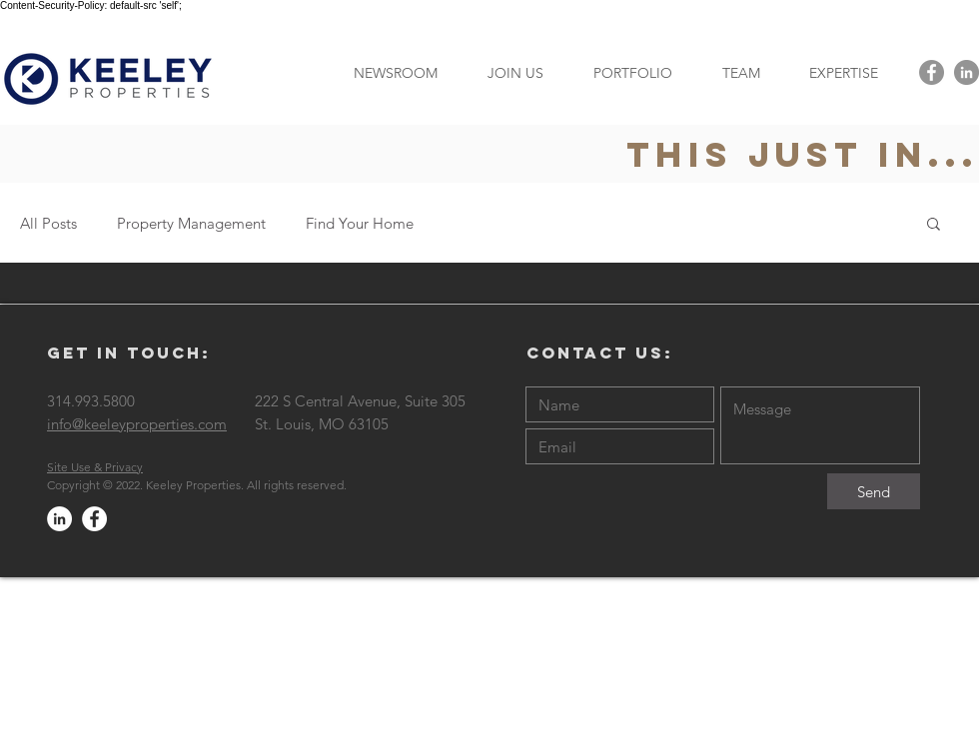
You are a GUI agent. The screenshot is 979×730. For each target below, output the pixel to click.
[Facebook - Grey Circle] (931, 72)
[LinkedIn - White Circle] (59, 518)
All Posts (48, 223)
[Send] (873, 491)
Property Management (191, 223)
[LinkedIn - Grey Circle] (966, 72)
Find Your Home (360, 223)
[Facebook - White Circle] (94, 518)
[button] (843, 72)
